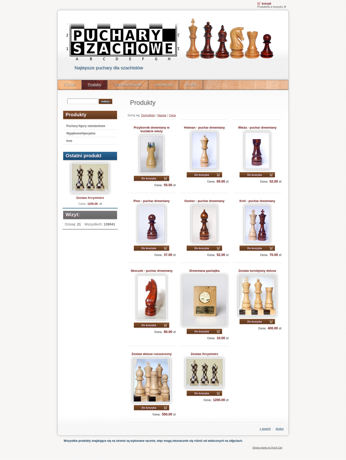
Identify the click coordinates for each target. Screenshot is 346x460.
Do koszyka (149, 178)
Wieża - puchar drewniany (257, 127)
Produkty (94, 85)
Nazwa (161, 115)
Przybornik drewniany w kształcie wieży (151, 129)
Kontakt (191, 85)
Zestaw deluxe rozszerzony (151, 354)
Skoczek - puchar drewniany (151, 270)
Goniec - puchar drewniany (204, 201)
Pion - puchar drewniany (151, 201)
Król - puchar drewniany (257, 201)
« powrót (265, 429)
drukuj (280, 429)
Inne (69, 140)
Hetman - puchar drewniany (204, 127)
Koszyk (266, 3)
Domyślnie (148, 115)
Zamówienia (163, 85)
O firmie (69, 85)
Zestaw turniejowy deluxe (257, 270)
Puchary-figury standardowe (85, 126)
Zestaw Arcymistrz (90, 198)
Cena (172, 115)
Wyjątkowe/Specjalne (80, 133)
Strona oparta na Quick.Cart (267, 447)
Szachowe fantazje (128, 85)
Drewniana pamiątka (204, 270)
